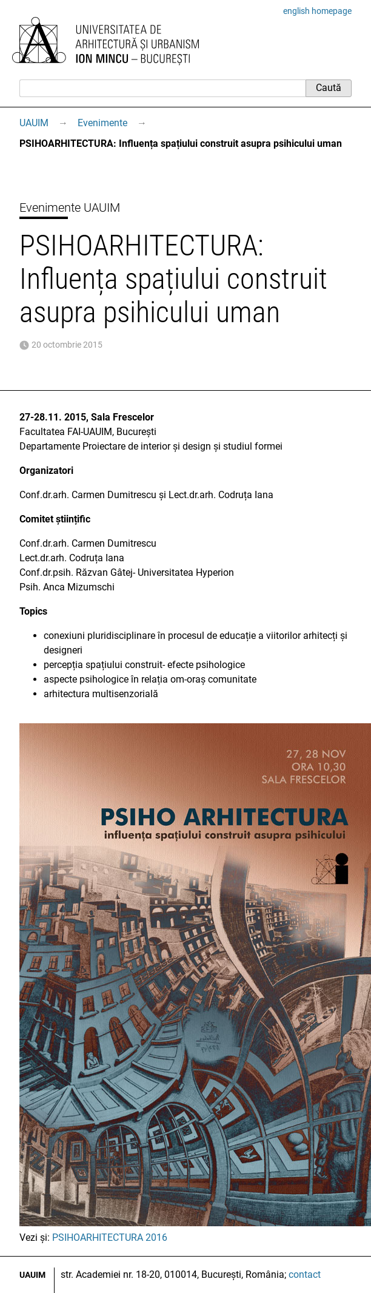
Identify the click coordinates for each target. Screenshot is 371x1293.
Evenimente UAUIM (69, 207)
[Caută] (162, 87)
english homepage (317, 11)
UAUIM (33, 123)
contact (305, 1274)
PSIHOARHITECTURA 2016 (109, 1237)
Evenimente (102, 123)
